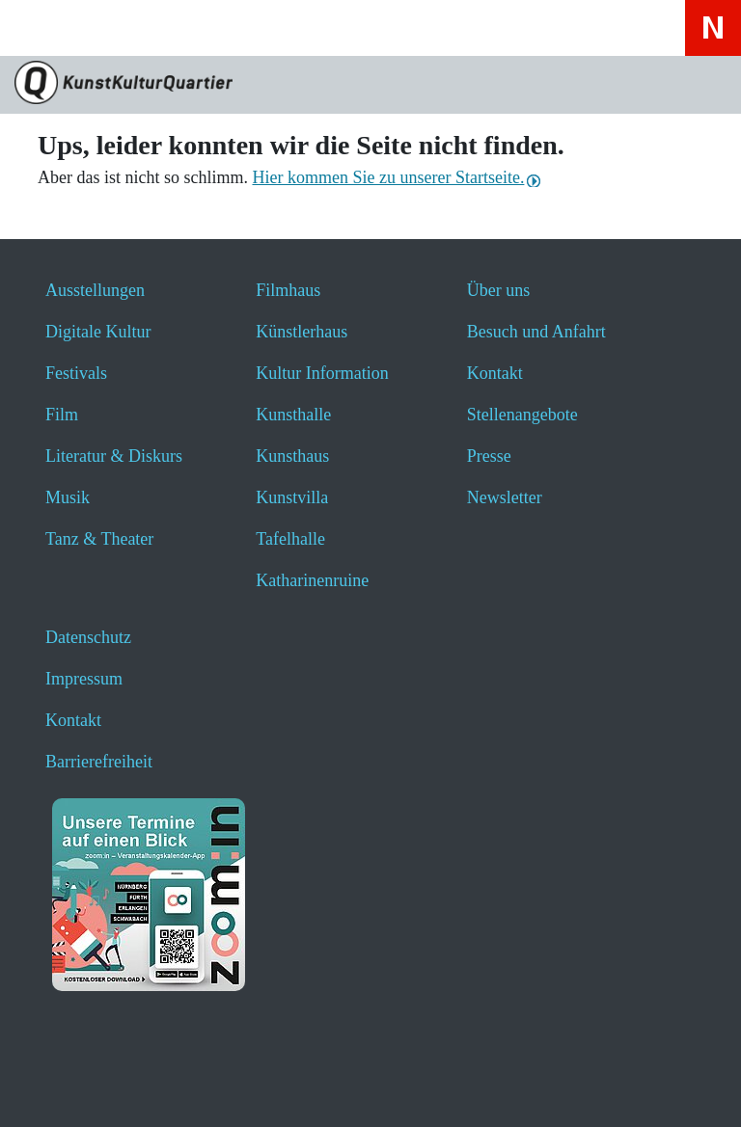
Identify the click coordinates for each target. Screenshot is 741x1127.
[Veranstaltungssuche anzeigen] (147, 27)
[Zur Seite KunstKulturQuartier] (370, 85)
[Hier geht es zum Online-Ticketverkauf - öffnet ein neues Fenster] (198, 27)
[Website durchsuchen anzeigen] (96, 27)
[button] (60, 1086)
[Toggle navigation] (40, 34)
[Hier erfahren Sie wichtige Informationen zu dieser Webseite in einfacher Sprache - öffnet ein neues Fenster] (249, 27)
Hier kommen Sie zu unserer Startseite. (388, 177)
